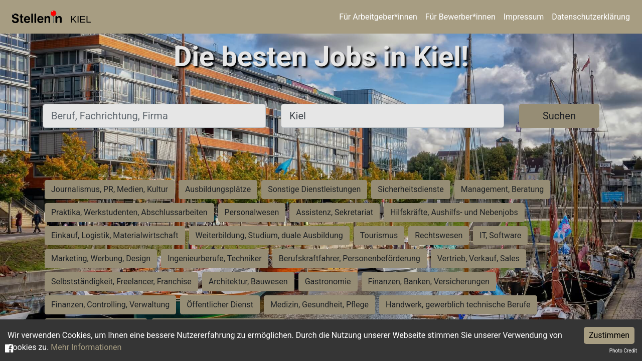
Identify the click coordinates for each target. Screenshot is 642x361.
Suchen (559, 116)
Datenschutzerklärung (591, 17)
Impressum (524, 17)
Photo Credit (623, 350)
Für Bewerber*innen (460, 17)
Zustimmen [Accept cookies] (609, 335)
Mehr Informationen (86, 347)
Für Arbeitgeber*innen (378, 17)
